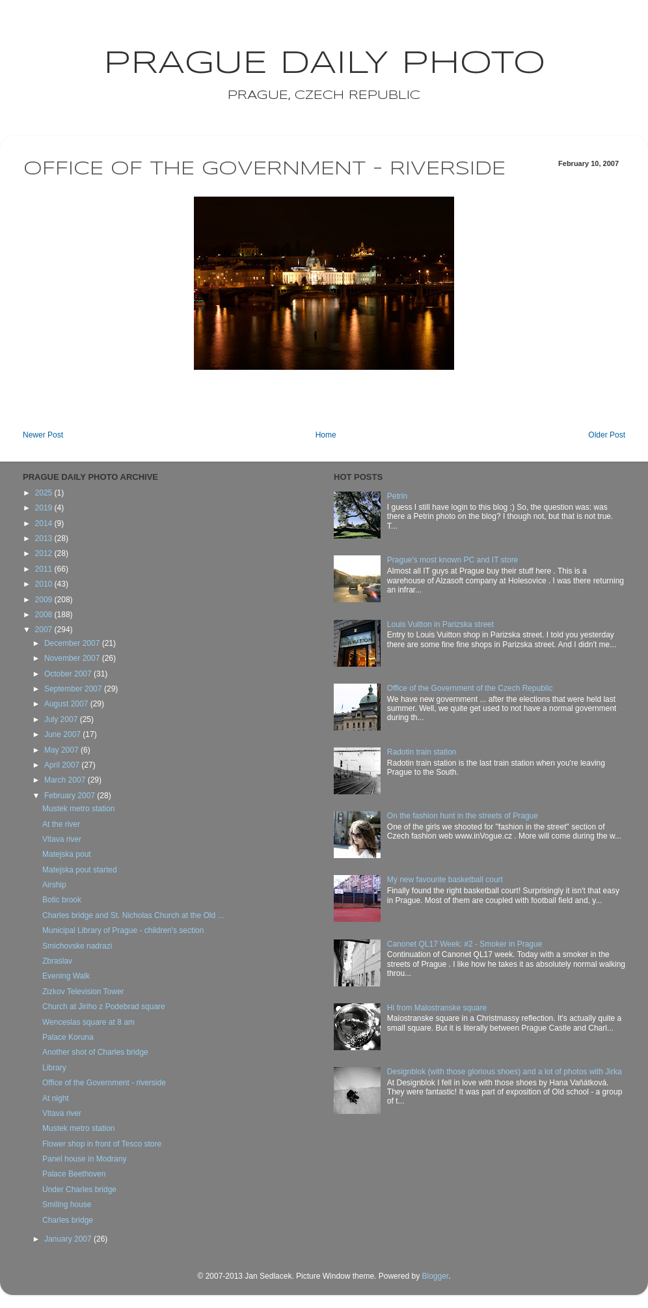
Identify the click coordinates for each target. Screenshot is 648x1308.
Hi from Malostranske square (437, 1007)
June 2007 (63, 734)
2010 (45, 584)
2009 (45, 599)
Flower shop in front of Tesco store (101, 1143)
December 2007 (73, 643)
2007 (45, 629)
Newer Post (43, 434)
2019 (45, 507)
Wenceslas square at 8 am (88, 1022)
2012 (45, 553)
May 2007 (62, 750)
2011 (45, 569)
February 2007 (70, 795)
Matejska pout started (79, 869)
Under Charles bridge (79, 1189)
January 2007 (69, 1239)
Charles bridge (67, 1220)
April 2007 (62, 765)
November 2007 (73, 658)
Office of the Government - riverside (104, 1082)
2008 (45, 614)
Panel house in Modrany (84, 1158)
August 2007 (67, 703)
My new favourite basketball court (445, 879)
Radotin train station (422, 752)
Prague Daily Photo (324, 63)
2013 (45, 538)
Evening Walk (66, 976)
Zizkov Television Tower (83, 991)
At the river (61, 824)
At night (55, 1098)
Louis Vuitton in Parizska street (440, 624)
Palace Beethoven (73, 1173)
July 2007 (62, 719)
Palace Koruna (68, 1037)
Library (54, 1067)
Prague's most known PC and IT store (453, 559)
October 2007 (69, 673)
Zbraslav (57, 961)
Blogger (435, 1276)
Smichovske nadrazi (77, 946)
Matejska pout (66, 854)
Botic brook (61, 899)
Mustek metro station (78, 808)
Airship (54, 884)
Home (326, 434)
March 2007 (66, 780)
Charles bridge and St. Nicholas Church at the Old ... (133, 915)
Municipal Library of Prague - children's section (123, 930)
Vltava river (61, 839)
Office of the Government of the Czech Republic (470, 688)
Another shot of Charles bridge (95, 1052)
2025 (45, 492)
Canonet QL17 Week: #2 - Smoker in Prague (465, 944)
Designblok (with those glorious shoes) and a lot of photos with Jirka (504, 1071)
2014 (45, 523)
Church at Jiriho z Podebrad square (103, 1006)
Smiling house (66, 1204)
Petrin (397, 496)
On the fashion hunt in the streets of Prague (462, 815)
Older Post (606, 434)
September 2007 (74, 688)
